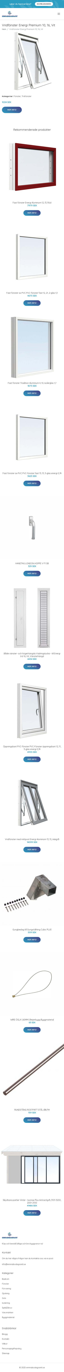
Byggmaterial (8, 1317)
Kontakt (5, 1339)
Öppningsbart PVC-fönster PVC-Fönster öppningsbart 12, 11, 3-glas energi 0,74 (32, 747)
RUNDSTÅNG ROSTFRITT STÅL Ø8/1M (32, 1110)
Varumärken (7, 1312)
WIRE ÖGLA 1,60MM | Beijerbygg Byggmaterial (32, 1019)
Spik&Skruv (7, 1307)
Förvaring (6, 1288)
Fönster (17, 96)
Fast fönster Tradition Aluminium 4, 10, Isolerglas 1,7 (32, 383)
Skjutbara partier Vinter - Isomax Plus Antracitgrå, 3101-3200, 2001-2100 (32, 1201)
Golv (4, 1298)
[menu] (59, 14)
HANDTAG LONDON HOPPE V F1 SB (32, 563)
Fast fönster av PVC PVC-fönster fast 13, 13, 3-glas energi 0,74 (32, 473)
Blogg (5, 1334)
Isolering (6, 1303)
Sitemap (5, 1353)
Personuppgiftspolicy (11, 1348)
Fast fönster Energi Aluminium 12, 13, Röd (32, 202)
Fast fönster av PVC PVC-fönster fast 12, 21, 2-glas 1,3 (32, 293)
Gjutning (5, 1293)
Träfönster (26, 96)
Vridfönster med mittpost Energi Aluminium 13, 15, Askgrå (32, 839)
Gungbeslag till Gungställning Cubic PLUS (32, 929)
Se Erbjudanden (44, 4)
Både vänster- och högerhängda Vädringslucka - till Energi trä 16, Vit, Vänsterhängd (32, 655)
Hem (4, 29)
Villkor (5, 1343)
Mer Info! (11, 110)
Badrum (5, 1279)
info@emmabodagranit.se (14, 1264)
